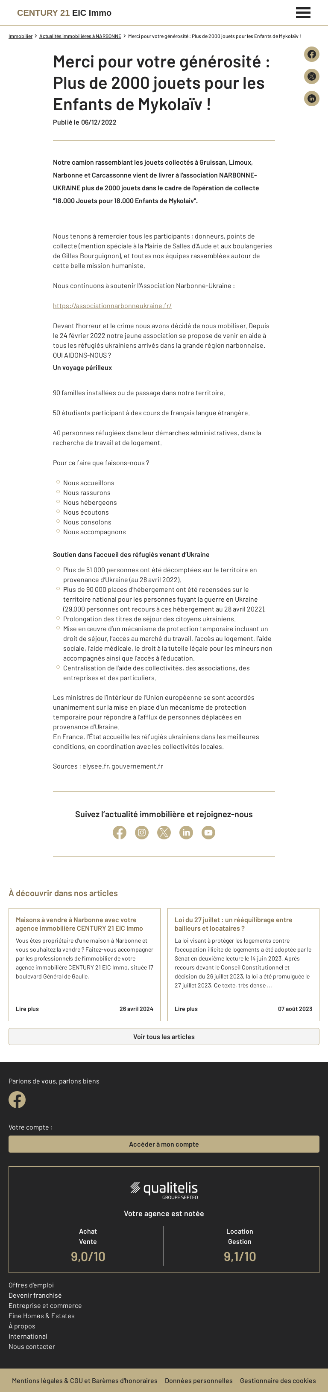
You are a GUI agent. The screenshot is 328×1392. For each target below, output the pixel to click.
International (28, 1336)
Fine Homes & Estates (42, 1315)
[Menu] (303, 11)
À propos (22, 1326)
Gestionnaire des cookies (278, 1380)
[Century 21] (64, 12)
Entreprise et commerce (45, 1305)
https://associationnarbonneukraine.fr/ (112, 305)
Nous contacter (32, 1346)
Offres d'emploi (31, 1285)
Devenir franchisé (35, 1295)
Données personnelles (199, 1380)
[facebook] (17, 1099)
